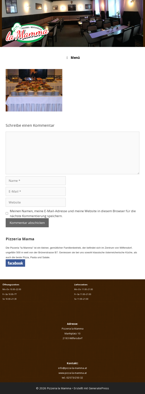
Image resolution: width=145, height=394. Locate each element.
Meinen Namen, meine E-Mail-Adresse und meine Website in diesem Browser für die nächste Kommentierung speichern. (73, 213)
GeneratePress (99, 388)
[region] (72, 23)
